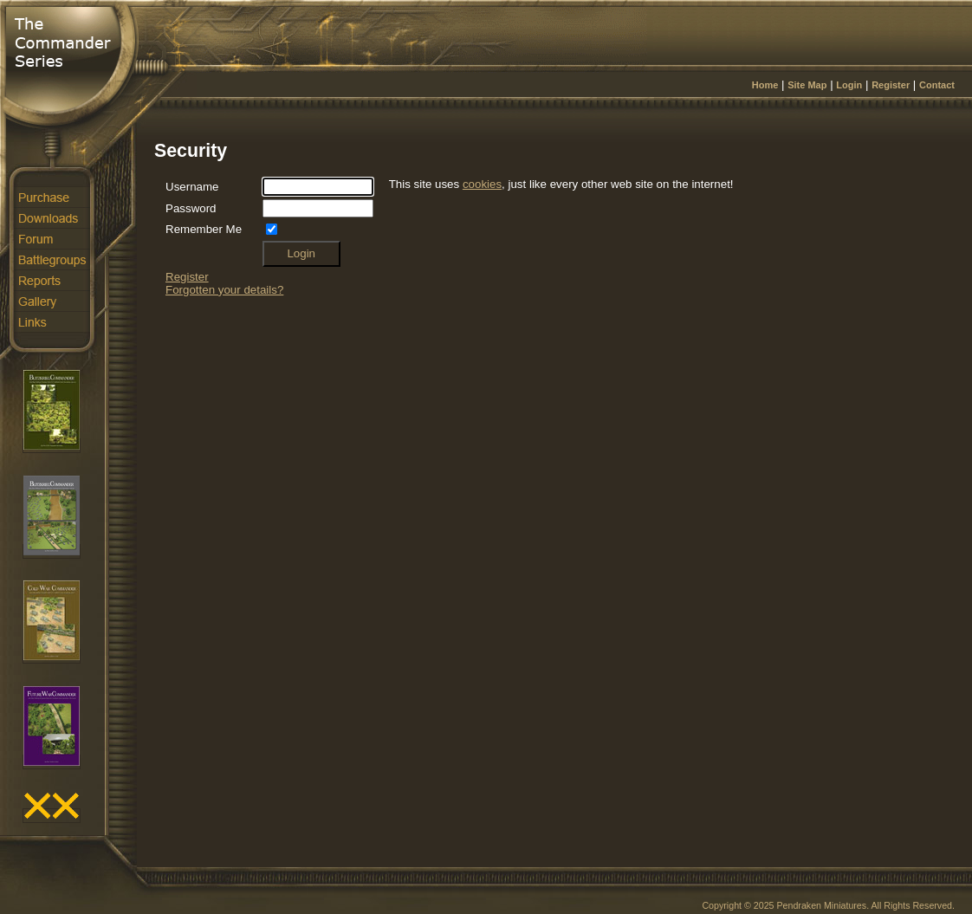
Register (891, 85)
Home (765, 85)
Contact (937, 85)
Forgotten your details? (224, 289)
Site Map (806, 85)
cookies (482, 184)
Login (849, 85)
